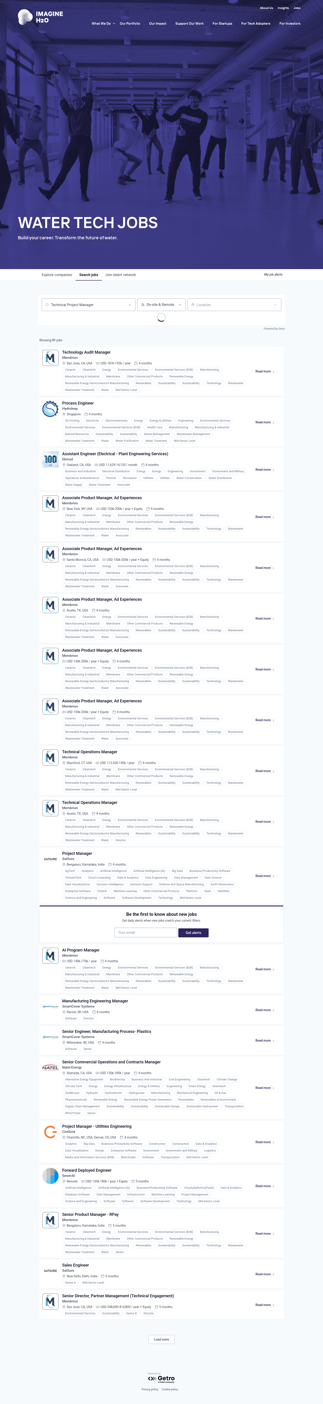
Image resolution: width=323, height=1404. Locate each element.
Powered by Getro (274, 328)
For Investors (290, 23)
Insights (283, 7)
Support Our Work (189, 23)
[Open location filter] (275, 305)
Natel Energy (73, 1089)
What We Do (101, 23)
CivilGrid (69, 1154)
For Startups (222, 23)
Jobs (297, 7)
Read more (266, 373)
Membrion (71, 359)
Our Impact (157, 23)
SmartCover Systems (80, 1025)
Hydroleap (71, 411)
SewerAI (69, 1200)
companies (57, 275)
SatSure (69, 872)
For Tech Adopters (256, 23)
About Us (266, 7)
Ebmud (68, 463)
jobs (88, 275)
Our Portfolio (130, 23)
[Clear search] (130, 305)
